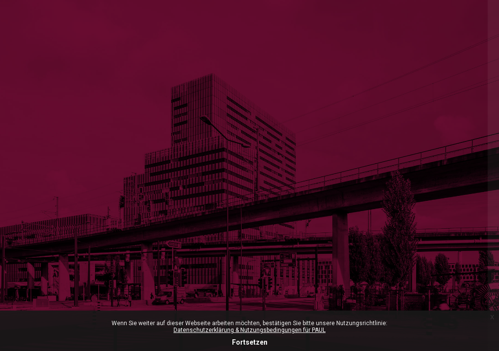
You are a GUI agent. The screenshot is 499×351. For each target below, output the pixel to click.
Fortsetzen (250, 342)
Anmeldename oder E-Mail (352, 223)
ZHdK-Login (396, 154)
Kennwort (324, 271)
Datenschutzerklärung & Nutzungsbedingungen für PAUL (249, 330)
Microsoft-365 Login (340, 113)
